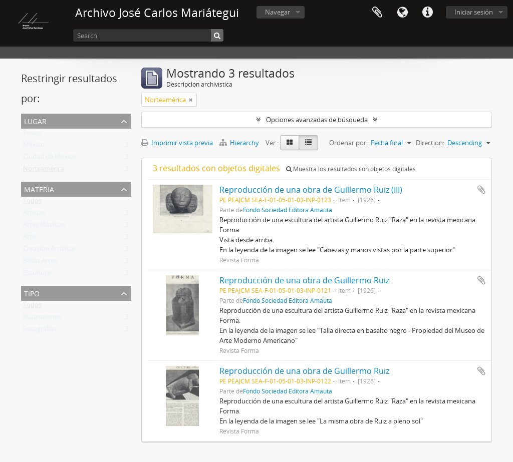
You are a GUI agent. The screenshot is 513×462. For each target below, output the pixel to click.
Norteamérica (43, 170)
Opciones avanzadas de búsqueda (317, 119)
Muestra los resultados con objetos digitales (351, 169)
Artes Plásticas (44, 226)
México (34, 146)
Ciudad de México (49, 158)
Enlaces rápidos (427, 12)
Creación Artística (49, 250)
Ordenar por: (348, 142)
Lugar (35, 120)
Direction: (430, 142)
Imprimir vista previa (177, 142)
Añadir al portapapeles (481, 190)
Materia (39, 188)
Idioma (402, 12)
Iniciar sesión (473, 12)
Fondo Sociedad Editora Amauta (287, 210)
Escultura (37, 274)
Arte (29, 238)
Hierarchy (240, 142)
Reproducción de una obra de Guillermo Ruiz (304, 280)
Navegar (277, 12)
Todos (32, 134)
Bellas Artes (40, 262)
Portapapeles (377, 12)
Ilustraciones (42, 318)
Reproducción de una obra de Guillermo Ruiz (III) (310, 189)
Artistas (34, 214)
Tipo (32, 292)
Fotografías (40, 330)
